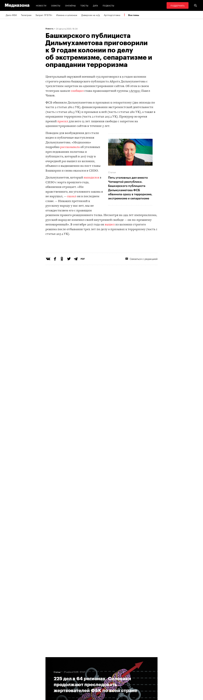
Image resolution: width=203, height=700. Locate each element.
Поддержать (178, 5)
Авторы (50, 671)
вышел (110, 224)
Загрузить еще (101, 555)
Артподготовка (112, 15)
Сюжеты (55, 5)
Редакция (51, 658)
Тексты (84, 5)
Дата (95, 5)
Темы (49, 677)
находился (91, 177)
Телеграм (26, 15)
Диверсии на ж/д (90, 15)
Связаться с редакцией (141, 272)
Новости (41, 5)
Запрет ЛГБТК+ (43, 15)
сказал (71, 196)
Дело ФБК (11, 15)
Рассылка (92, 665)
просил (62, 121)
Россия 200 (93, 677)
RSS (91, 658)
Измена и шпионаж (66, 15)
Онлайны (70, 5)
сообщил (77, 91)
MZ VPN (91, 671)
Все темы (133, 15)
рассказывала (70, 147)
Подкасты (108, 5)
